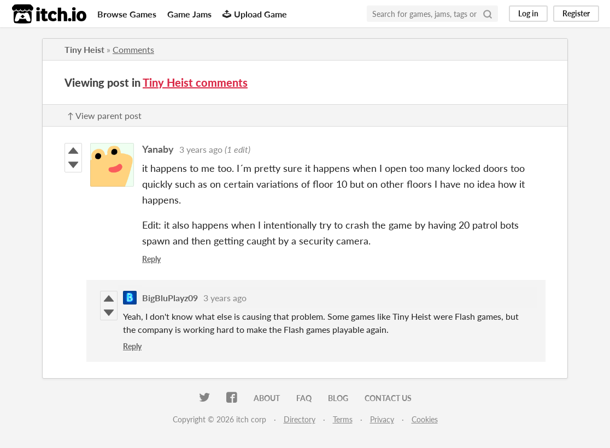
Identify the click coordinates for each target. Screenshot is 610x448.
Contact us (388, 398)
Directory (299, 419)
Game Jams (189, 14)
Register (576, 13)
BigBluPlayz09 (170, 297)
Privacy (382, 419)
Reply (151, 259)
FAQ (304, 398)
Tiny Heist (84, 49)
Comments (133, 49)
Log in (528, 13)
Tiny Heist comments (195, 82)
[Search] (487, 13)
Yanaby (158, 149)
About (267, 398)
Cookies (425, 419)
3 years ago (200, 149)
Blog (338, 398)
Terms (343, 419)
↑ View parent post (104, 115)
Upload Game (254, 14)
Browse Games (126, 14)
